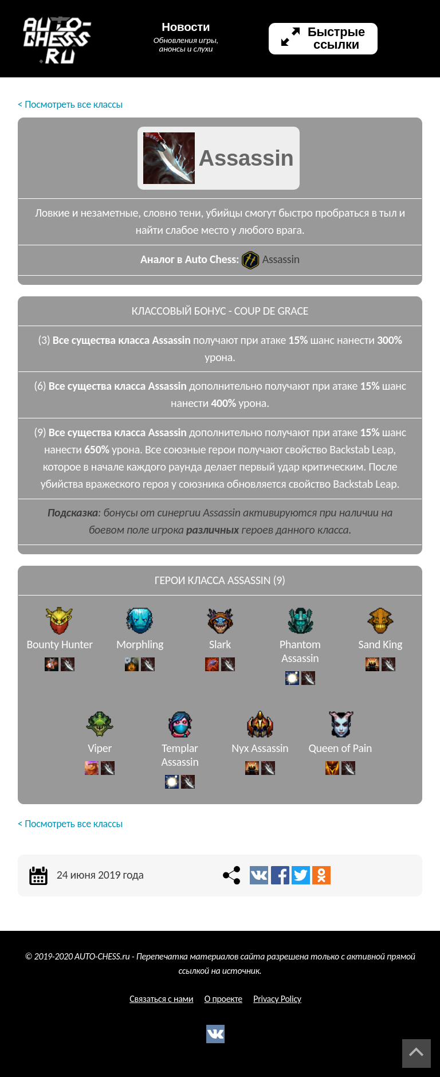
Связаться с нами (161, 998)
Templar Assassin (179, 762)
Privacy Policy (277, 998)
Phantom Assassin (300, 659)
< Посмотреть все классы (70, 104)
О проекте (223, 998)
